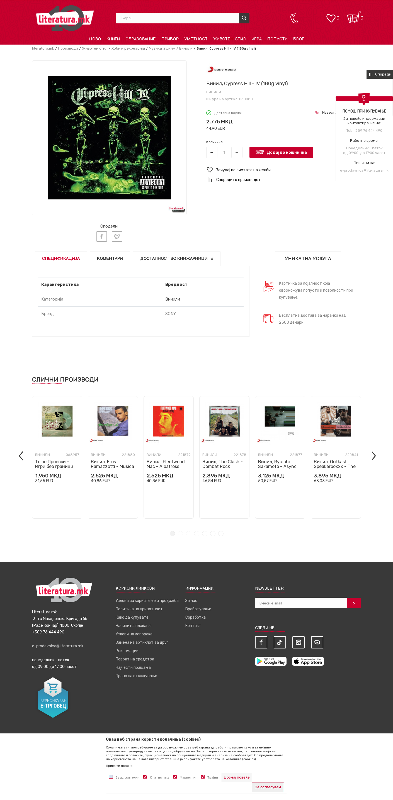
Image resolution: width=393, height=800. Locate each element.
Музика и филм (162, 48)
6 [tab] (212, 533)
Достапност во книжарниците (176, 258)
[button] (283, 170)
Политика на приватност (139, 609)
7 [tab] (221, 533)
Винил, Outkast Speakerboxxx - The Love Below (335, 466)
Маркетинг (188, 777)
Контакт (193, 625)
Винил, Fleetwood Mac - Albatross (166, 464)
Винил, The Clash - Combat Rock (222, 464)
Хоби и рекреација (128, 48)
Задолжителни (128, 777)
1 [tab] (172, 533)
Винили (186, 48)
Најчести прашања (133, 667)
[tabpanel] (57, 457)
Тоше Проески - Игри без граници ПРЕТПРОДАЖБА (54, 466)
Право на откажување (136, 676)
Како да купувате (132, 617)
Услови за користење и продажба (147, 600)
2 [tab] (180, 533)
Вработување (198, 609)
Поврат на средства (135, 659)
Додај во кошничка (287, 152)
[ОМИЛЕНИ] (331, 15)
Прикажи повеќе (119, 765)
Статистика (159, 777)
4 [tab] (196, 533)
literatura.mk (43, 48)
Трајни (212, 777)
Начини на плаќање (134, 625)
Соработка (195, 617)
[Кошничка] (354, 15)
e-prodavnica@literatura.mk (364, 170)
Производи (68, 48)
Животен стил (95, 48)
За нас (191, 600)
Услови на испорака (134, 634)
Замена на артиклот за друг (142, 642)
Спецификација (61, 258)
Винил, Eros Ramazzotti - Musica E (112, 466)
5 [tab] (204, 533)
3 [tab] (188, 533)
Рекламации (127, 650)
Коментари (110, 258)
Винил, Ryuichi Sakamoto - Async (277, 464)
